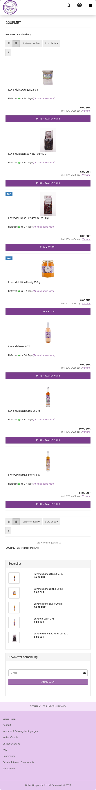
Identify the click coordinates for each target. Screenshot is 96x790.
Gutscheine (9, 768)
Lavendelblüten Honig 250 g (24, 282)
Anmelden (48, 682)
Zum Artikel (48, 247)
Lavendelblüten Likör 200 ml (24, 475)
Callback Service (11, 743)
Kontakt (7, 725)
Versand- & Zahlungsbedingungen (20, 731)
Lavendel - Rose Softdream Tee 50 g (28, 218)
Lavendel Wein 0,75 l (19, 346)
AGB (5, 749)
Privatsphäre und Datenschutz (18, 762)
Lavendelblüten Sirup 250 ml (24, 410)
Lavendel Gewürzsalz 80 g (23, 89)
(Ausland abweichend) (44, 98)
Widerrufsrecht (10, 737)
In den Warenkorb (48, 118)
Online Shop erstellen (36, 785)
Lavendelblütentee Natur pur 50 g (27, 153)
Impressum (9, 756)
